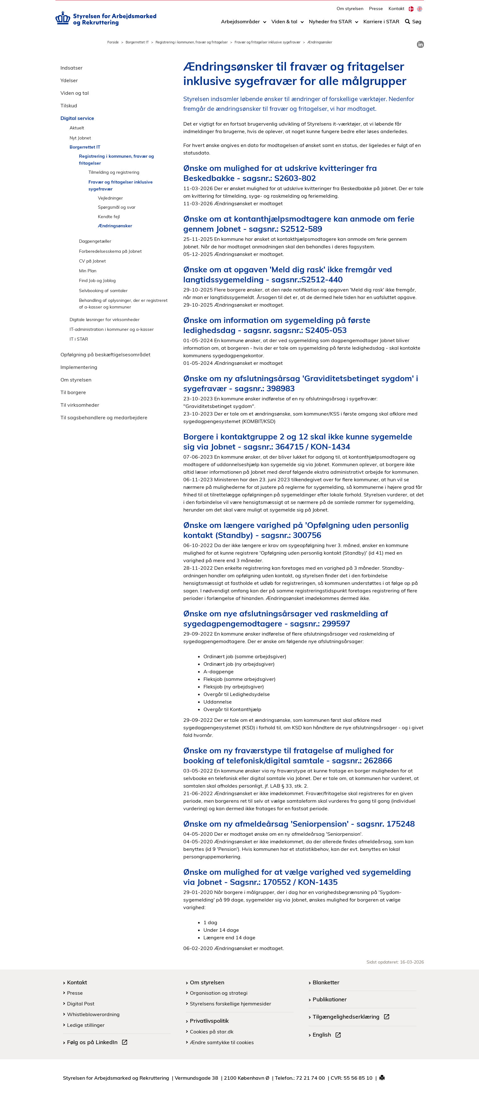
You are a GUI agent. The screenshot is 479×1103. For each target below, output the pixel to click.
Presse (376, 11)
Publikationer (330, 999)
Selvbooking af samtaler (103, 290)
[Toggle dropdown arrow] (264, 24)
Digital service (77, 118)
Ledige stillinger (86, 1025)
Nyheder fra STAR (330, 24)
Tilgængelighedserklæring (352, 1017)
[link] (420, 44)
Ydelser (69, 80)
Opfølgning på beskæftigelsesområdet (105, 354)
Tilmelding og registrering (113, 172)
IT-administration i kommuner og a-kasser (112, 329)
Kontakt (396, 11)
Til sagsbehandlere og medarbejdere (103, 417)
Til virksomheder (79, 405)
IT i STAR (79, 339)
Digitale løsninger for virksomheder (105, 319)
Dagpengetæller (95, 241)
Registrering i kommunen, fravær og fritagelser (192, 42)
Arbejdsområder (240, 24)
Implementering (78, 367)
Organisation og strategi (219, 993)
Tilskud (68, 105)
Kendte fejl (109, 216)
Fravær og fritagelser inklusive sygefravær (267, 42)
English (328, 1035)
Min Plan (87, 270)
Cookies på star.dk (211, 1031)
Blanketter (326, 982)
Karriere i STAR (381, 24)
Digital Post (80, 1003)
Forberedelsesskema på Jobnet (110, 251)
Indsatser (71, 68)
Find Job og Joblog (97, 280)
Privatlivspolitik (209, 1020)
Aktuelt (77, 127)
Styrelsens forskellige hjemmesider (230, 1003)
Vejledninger (110, 198)
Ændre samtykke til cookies (222, 1042)
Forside (113, 42)
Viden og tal (74, 93)
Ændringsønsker (115, 225)
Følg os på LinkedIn (98, 1042)
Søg (413, 24)
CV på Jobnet (92, 260)
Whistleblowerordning (93, 1014)
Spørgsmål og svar (116, 207)
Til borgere (73, 392)
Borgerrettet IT (137, 42)
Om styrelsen (350, 11)
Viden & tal (284, 24)
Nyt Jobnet (80, 137)
